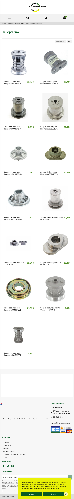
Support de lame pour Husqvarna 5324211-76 (49, 83)
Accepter (32, 494)
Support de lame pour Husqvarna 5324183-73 (49, 173)
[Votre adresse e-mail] (35, 477)
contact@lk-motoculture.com (60, 423)
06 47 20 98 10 (58, 417)
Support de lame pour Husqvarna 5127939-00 (13, 218)
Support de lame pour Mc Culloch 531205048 (50, 309)
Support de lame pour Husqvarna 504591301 (12, 354)
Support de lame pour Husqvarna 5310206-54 (13, 173)
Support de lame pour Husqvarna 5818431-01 (13, 83)
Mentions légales (8, 451)
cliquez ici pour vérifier (42, 419)
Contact (5, 457)
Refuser (53, 494)
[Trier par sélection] (60, 41)
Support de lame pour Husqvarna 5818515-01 (49, 128)
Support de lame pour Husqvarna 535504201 (12, 309)
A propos (6, 448)
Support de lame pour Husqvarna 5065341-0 (12, 128)
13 (69, 41)
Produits (6, 442)
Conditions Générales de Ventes (14, 454)
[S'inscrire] (70, 477)
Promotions (7, 445)
